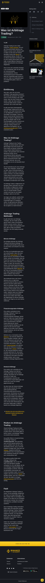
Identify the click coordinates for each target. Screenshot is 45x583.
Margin (20, 473)
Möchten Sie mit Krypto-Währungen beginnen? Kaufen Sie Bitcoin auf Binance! (15, 413)
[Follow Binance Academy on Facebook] (7, 568)
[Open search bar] (39, 2)
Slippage (6, 450)
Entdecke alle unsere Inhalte (22, 543)
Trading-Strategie (13, 47)
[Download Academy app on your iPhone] (26, 571)
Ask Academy (12, 527)
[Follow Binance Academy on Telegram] (11, 568)
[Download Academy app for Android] (34, 571)
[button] (42, 2)
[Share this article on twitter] (30, 12)
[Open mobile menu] (42, 2)
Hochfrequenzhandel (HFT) (11, 128)
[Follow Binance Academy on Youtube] (13, 568)
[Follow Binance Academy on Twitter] (9, 568)
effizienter (19, 268)
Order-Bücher (13, 255)
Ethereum (6, 336)
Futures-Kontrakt (11, 345)
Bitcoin (17, 54)
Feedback (19, 563)
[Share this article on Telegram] (38, 12)
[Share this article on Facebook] (34, 12)
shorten (14, 348)
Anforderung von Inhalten (22, 561)
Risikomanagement (9, 479)
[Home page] (5, 2)
